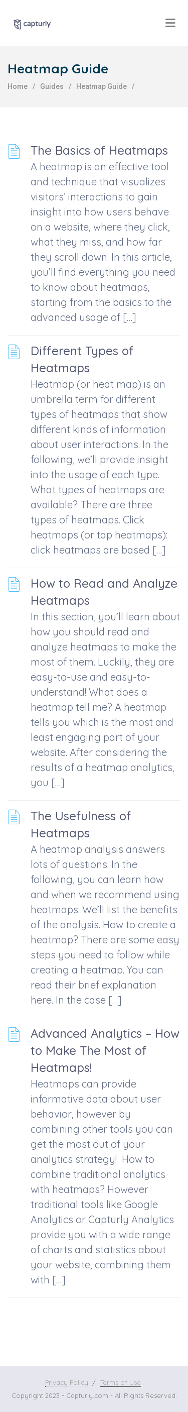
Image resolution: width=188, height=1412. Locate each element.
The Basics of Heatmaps (99, 150)
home (18, 86)
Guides (52, 86)
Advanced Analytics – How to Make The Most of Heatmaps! (105, 1050)
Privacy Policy (66, 1382)
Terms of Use (120, 1382)
